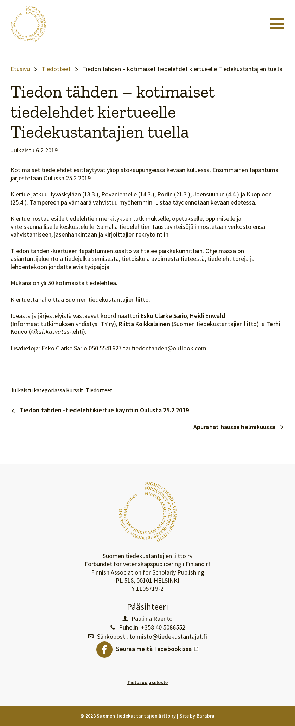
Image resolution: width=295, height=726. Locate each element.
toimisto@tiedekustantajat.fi (168, 636)
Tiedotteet (56, 69)
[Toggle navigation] (277, 24)
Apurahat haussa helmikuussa (234, 427)
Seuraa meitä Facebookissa (157, 647)
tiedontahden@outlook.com (169, 348)
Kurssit (74, 390)
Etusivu (20, 69)
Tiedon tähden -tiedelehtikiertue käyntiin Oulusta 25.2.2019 (104, 410)
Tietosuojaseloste (147, 682)
